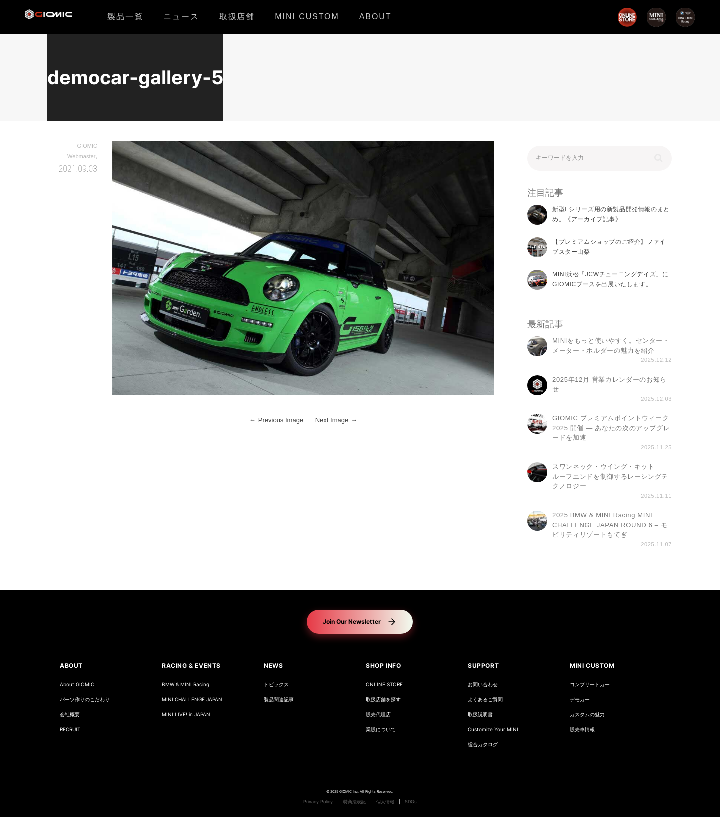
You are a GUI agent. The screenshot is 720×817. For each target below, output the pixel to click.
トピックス (276, 684)
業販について (381, 729)
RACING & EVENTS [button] (191, 665)
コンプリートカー (590, 684)
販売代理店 (378, 714)
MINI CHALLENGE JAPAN (192, 699)
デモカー (580, 699)
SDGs (411, 801)
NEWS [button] (273, 665)
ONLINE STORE (384, 684)
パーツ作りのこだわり (85, 699)
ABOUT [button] (71, 665)
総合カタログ (483, 744)
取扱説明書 (480, 714)
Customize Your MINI (493, 729)
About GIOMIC (77, 684)
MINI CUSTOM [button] (592, 665)
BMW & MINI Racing (186, 684)
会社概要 (70, 714)
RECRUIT (70, 729)
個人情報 (385, 801)
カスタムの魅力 (587, 714)
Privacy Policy (318, 801)
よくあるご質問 (485, 699)
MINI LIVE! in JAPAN (186, 714)
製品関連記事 (279, 699)
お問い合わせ (483, 684)
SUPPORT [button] (483, 665)
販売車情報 (582, 729)
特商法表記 (355, 801)
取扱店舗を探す (383, 699)
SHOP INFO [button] (383, 665)
